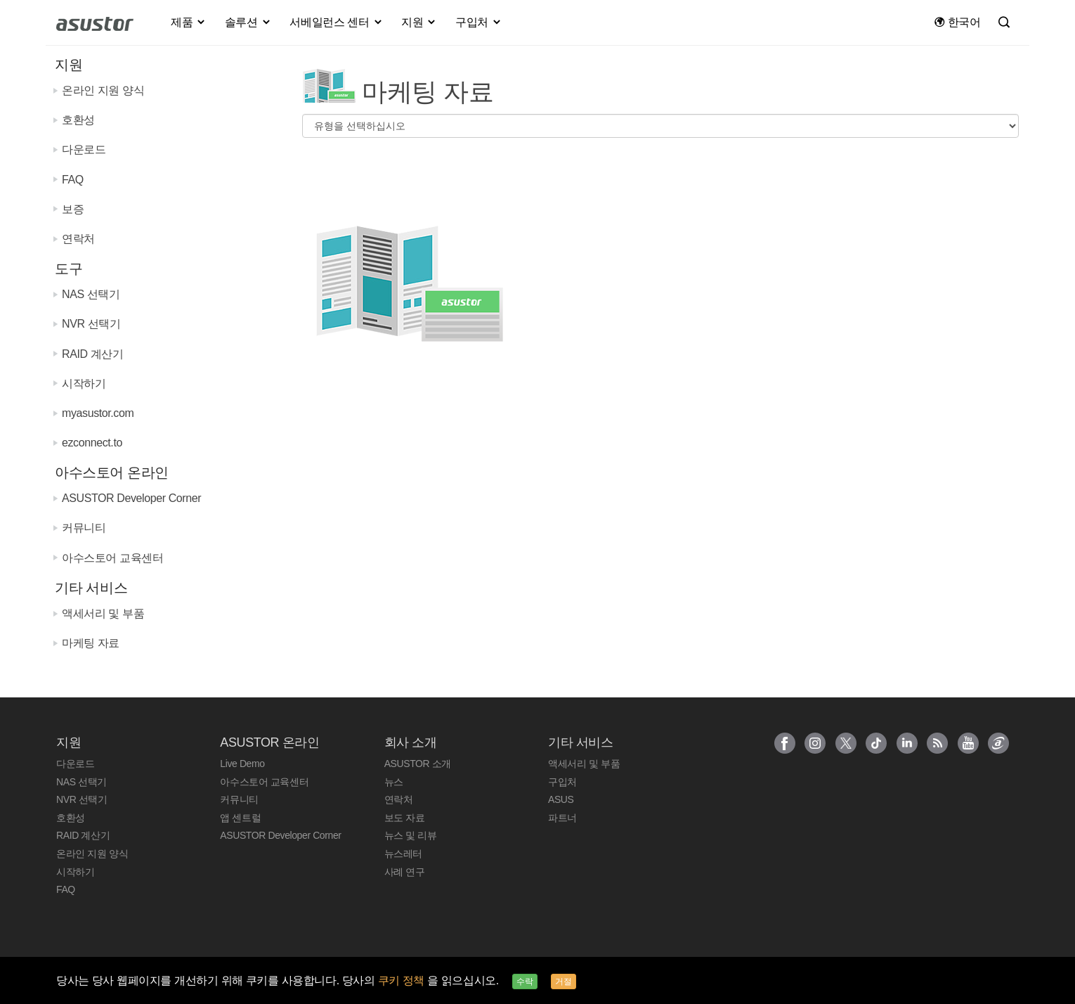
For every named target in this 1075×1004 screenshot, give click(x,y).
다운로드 (83, 149)
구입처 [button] (478, 22)
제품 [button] (189, 22)
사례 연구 (404, 871)
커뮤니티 (83, 528)
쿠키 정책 (403, 980)
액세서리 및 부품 (103, 613)
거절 (563, 981)
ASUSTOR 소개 (417, 763)
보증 (73, 209)
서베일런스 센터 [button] (336, 22)
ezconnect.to (92, 443)
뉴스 (393, 781)
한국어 (957, 22)
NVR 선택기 (91, 324)
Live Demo (242, 763)
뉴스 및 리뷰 (410, 835)
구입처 (562, 781)
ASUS (561, 799)
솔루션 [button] (248, 22)
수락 (524, 981)
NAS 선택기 (91, 294)
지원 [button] (419, 22)
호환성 (78, 120)
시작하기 (83, 384)
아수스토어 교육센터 (112, 558)
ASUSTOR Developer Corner (131, 498)
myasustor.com (97, 413)
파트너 (562, 817)
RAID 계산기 (92, 354)
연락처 (78, 239)
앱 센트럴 (240, 817)
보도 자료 (404, 817)
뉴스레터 (403, 853)
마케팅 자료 (90, 643)
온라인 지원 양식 (103, 90)
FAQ (73, 180)
